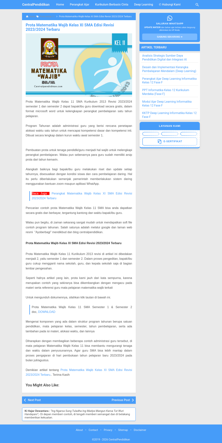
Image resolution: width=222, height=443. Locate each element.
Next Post (34, 399)
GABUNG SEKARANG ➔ (170, 37)
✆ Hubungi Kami (170, 4)
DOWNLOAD (46, 311)
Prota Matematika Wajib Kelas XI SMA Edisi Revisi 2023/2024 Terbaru (76, 27)
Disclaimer (140, 429)
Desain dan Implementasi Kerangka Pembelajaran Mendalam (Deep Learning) (169, 69)
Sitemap (123, 429)
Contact (93, 429)
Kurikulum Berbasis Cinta (111, 4)
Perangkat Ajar (79, 4)
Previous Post (121, 399)
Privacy (108, 429)
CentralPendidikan (36, 4)
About (79, 429)
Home (60, 4)
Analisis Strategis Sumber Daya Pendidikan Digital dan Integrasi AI (164, 57)
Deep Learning (143, 4)
